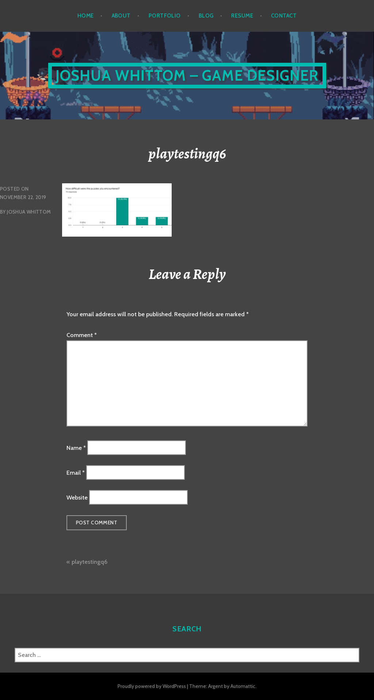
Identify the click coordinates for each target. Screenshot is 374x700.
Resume (242, 15)
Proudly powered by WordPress (152, 686)
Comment (81, 335)
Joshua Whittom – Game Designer (187, 75)
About (121, 15)
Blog (206, 15)
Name (76, 447)
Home (85, 15)
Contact (284, 15)
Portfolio (165, 15)
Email (75, 472)
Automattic (242, 686)
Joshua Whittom (29, 212)
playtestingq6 (89, 561)
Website (77, 497)
